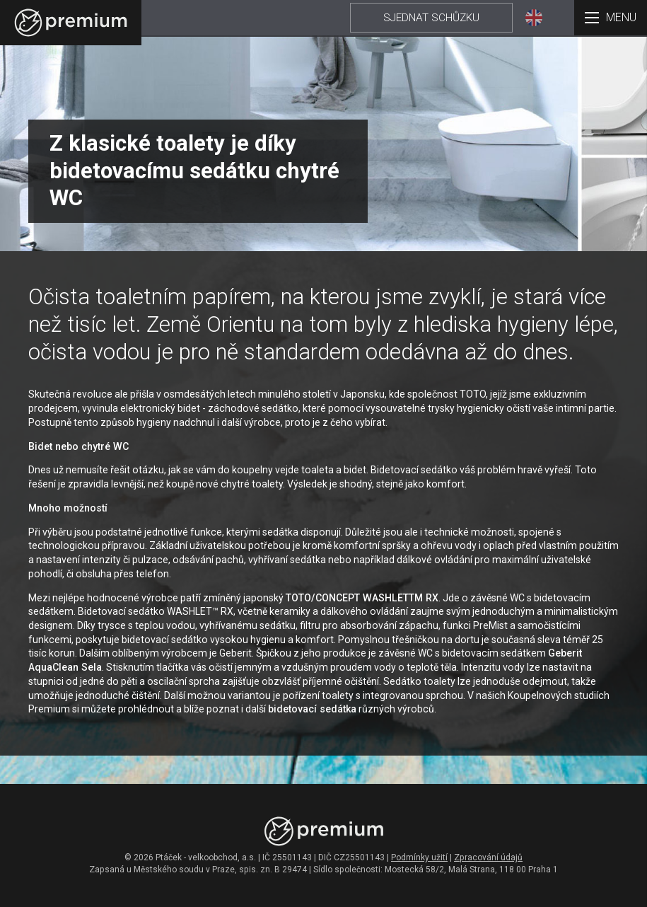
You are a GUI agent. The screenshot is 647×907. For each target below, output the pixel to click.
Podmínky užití (419, 857)
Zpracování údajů (488, 857)
